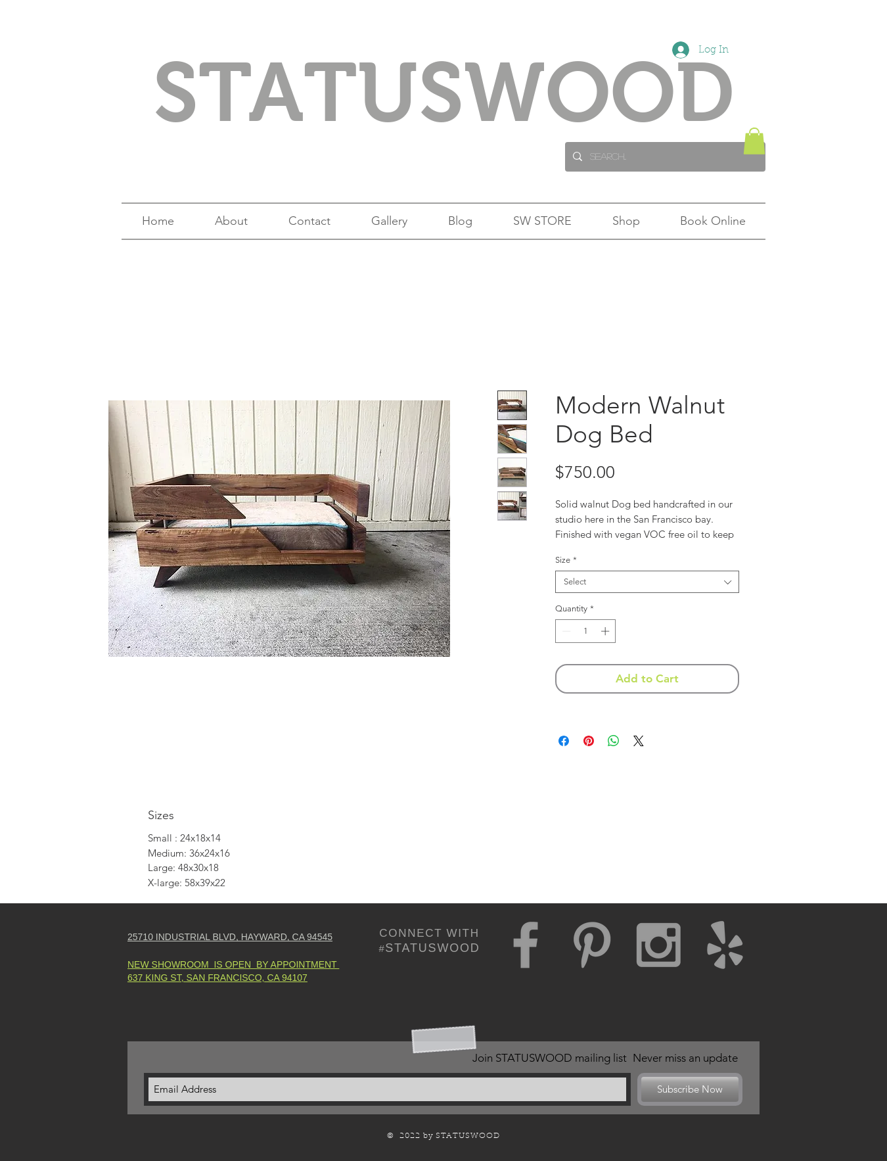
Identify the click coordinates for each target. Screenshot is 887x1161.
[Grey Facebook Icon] (526, 945)
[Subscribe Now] (689, 1089)
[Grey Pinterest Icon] (592, 945)
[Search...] (664, 157)
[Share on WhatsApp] (614, 741)
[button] (754, 141)
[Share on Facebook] (564, 741)
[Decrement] (565, 631)
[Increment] (606, 631)
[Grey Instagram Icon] (658, 945)
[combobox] (647, 582)
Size (566, 560)
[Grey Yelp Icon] (725, 945)
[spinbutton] (586, 631)
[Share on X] (639, 741)
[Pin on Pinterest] (589, 741)
